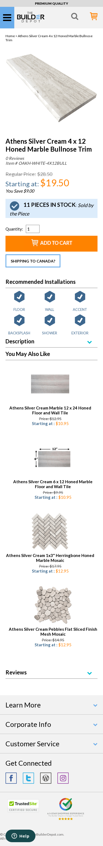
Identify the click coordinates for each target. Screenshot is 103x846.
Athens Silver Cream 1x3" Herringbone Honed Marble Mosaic (50, 558)
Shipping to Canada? (33, 261)
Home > (11, 36)
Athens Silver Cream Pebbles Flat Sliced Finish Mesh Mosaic (53, 631)
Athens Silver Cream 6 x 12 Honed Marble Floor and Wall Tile (53, 484)
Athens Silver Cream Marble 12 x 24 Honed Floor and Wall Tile (50, 410)
